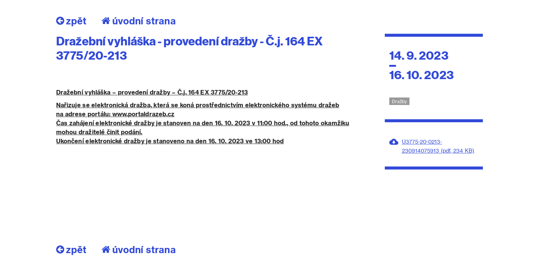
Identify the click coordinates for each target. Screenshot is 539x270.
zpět (71, 20)
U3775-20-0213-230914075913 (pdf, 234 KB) (438, 146)
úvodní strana (138, 20)
